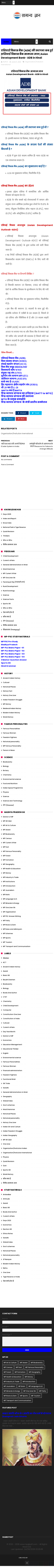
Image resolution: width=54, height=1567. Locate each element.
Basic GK (6, 976)
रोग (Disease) (8, 622)
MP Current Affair (9, 574)
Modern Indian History (11, 714)
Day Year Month (9, 1033)
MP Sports (7, 939)
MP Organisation (9, 913)
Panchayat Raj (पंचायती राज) (14, 583)
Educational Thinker (10, 1050)
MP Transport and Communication (16, 947)
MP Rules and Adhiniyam (12, 930)
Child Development (10, 557)
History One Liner (9, 696)
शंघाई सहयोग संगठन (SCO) (13, 365)
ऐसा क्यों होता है (8, 613)
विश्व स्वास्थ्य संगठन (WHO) (13, 362)
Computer (7, 1011)
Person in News (9, 751)
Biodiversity (7, 763)
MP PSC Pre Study (9, 642)
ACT (4, 963)
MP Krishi (6, 895)
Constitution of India (11, 1020)
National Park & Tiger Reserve (14, 528)
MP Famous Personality (12, 747)
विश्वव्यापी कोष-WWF (11, 371)
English (5, 1054)
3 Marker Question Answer (14, 661)
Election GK (7, 1230)
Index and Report (9, 519)
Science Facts (8, 600)
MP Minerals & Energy (11, 904)
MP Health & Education (12, 870)
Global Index (8, 1102)
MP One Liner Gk (9, 579)
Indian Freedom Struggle (12, 701)
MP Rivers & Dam (9, 926)
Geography (7, 1097)
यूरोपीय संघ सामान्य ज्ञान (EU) (14, 376)
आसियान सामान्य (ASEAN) (13, 379)
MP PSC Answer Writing (12, 917)
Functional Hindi (9, 1080)
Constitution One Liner (12, 1015)
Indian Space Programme (13, 789)
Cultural (6, 683)
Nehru (5, 1269)
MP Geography (8, 865)
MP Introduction (9, 887)
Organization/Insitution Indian (15, 1149)
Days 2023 (7, 1222)
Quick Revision (8, 533)
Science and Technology (12, 802)
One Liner (6, 1145)
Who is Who (7, 541)
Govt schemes (9, 1106)
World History (8, 718)
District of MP (8, 818)
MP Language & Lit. (10, 900)
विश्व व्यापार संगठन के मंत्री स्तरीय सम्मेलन (24, 403)
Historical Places (9, 688)
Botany (6, 772)
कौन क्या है (7, 618)
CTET (5, 998)
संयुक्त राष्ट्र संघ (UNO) (11, 373)
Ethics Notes (8, 1234)
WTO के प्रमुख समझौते (13, 400)
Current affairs (9, 561)
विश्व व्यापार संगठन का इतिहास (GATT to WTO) (27, 394)
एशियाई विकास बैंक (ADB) (13, 359)
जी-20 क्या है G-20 (9, 388)
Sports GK (7, 605)
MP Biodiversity (9, 835)
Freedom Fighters (10, 738)
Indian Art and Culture (11, 1128)
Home (6, 42)
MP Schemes (8, 934)
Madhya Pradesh (9, 645)
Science (6, 596)
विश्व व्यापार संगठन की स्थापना (17, 397)
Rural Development (10, 587)
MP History (7, 705)
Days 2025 (7, 515)
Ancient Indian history (11, 679)
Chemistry (7, 776)
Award (5, 972)
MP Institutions (9, 883)
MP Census (7, 839)
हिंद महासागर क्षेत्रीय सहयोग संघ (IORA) (19, 385)
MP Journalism (8, 891)
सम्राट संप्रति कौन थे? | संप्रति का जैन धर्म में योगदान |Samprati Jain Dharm (26, 1416)
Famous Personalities (11, 730)
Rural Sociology (9, 592)
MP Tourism (7, 943)
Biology (6, 767)
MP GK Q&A (7, 822)
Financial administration (12, 1071)
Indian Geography (10, 1136)
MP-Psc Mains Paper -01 (12, 648)
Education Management (12, 1046)
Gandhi (6, 1089)
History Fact (7, 692)
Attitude (6, 1200)
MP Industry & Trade (11, 878)
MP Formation (8, 861)
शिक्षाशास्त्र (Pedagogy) (11, 631)
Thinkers (6, 537)
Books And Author (10, 994)
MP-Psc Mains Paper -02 (12, 651)
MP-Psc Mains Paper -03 (12, 655)
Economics (7, 1041)
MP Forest (6, 857)
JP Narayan (7, 1260)
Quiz (5, 1167)
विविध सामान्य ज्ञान (10, 545)
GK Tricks (6, 1084)
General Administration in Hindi (15, 566)
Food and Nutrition (10, 784)
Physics (6, 793)
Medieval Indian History (12, 709)
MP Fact (6, 848)
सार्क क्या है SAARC (10, 382)
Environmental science (12, 780)
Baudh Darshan (9, 981)
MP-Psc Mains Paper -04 (13, 658)
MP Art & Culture (9, 826)
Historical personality (11, 743)
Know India (7, 524)
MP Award (6, 831)
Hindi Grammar (9, 570)
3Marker (6, 959)
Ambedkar (7, 1196)
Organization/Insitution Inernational (17, 1154)
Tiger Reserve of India (11, 1278)
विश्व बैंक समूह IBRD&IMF (14, 368)
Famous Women (9, 734)
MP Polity (6, 921)
